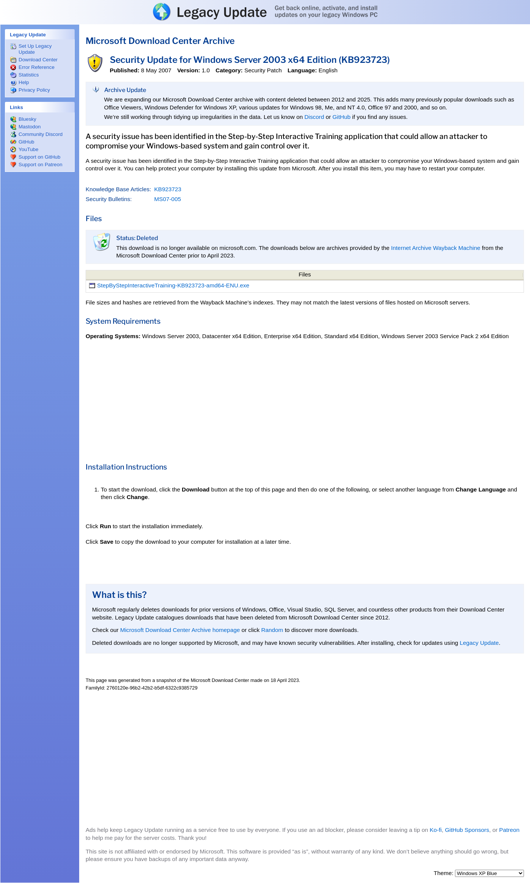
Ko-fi (436, 830)
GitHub (342, 117)
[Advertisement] (40, 290)
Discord (314, 117)
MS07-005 (167, 199)
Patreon (509, 830)
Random (272, 630)
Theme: (444, 873)
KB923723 (167, 189)
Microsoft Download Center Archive (160, 41)
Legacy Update (479, 643)
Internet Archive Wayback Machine (435, 248)
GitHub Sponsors (467, 830)
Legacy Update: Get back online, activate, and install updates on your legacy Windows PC (265, 12)
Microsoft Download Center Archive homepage (180, 630)
